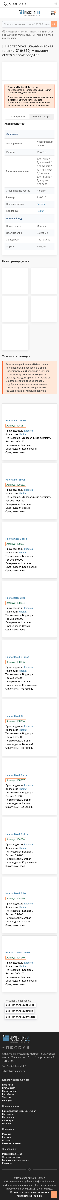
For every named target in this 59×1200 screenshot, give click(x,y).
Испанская (7, 1085)
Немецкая (7, 1100)
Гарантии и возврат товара (15, 1160)
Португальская (9, 1091)
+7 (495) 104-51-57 (14, 1066)
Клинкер (6, 1137)
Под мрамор (8, 1117)
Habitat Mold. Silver (16, 893)
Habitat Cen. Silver (15, 597)
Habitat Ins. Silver (15, 479)
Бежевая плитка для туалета (20, 1017)
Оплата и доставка (11, 1157)
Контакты (7, 1163)
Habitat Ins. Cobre (15, 420)
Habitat (40, 211)
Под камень (8, 1114)
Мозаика (6, 1134)
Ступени (6, 1140)
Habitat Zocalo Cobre (17, 952)
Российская (8, 1094)
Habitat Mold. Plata (16, 775)
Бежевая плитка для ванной (20, 1005)
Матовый (6, 1123)
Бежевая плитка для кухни (19, 1011)
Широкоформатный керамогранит (19, 1111)
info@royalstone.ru (13, 1071)
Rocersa (41, 204)
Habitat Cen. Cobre (16, 538)
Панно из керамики (11, 1143)
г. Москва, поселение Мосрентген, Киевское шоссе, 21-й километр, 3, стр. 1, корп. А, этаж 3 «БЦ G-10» (28, 1057)
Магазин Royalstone (12, 1154)
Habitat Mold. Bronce (17, 657)
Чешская (6, 1097)
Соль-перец (8, 1120)
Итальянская (8, 1088)
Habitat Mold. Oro (15, 716)
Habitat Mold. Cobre (16, 834)
